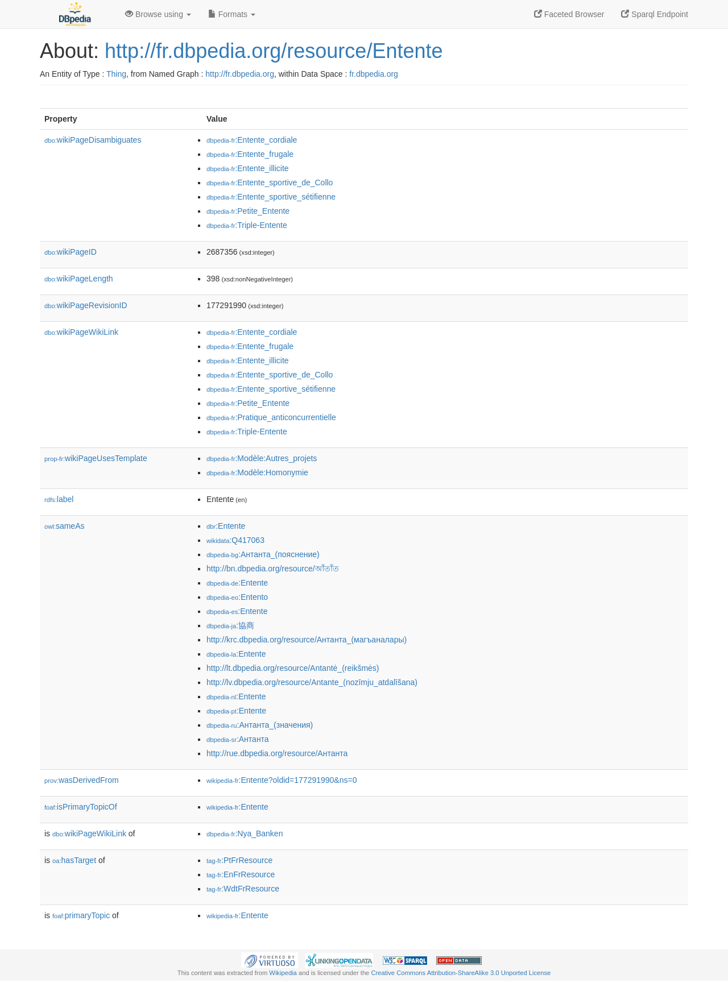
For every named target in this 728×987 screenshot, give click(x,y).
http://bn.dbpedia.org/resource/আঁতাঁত (272, 568)
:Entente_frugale (249, 154)
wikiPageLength (78, 278)
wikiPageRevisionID (85, 305)
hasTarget (74, 860)
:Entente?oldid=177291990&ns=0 (281, 780)
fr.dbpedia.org (373, 73)
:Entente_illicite (247, 168)
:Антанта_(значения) (259, 724)
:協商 (230, 625)
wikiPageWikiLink (81, 332)
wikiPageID (70, 251)
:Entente (225, 525)
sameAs (64, 525)
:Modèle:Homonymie (257, 472)
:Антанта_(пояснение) (263, 554)
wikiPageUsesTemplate (95, 458)
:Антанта (237, 739)
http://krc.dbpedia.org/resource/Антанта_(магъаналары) (306, 639)
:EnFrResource (240, 874)
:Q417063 (235, 540)
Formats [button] (231, 14)
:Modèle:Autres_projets (261, 458)
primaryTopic (81, 915)
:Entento (237, 597)
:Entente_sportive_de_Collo (269, 182)
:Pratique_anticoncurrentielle (271, 417)
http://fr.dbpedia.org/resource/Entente (273, 51)
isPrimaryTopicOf (80, 806)
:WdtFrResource (242, 888)
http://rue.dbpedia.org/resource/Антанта (277, 753)
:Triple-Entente (246, 225)
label (58, 499)
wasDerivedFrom (81, 780)
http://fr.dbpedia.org (239, 73)
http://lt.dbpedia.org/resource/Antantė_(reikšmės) (292, 668)
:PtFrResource (239, 860)
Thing (116, 73)
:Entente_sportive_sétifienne (271, 196)
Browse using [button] (158, 14)
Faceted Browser (569, 14)
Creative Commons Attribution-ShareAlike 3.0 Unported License (461, 972)
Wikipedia (283, 972)
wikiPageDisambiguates (92, 139)
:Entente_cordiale (251, 139)
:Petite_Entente (247, 210)
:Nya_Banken (244, 833)
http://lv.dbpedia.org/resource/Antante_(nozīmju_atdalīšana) (311, 682)
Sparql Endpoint (654, 14)
